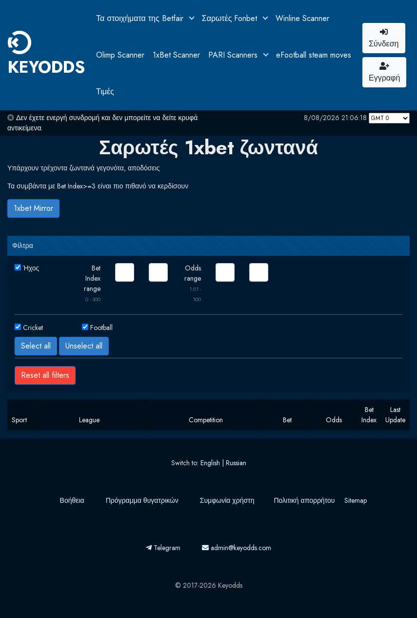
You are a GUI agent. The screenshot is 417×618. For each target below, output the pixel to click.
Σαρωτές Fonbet (231, 18)
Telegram (163, 548)
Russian (236, 463)
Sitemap (355, 500)
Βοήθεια (72, 500)
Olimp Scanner (120, 55)
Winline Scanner (302, 18)
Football (101, 327)
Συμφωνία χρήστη (227, 500)
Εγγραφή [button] (384, 72)
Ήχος (31, 268)
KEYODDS (46, 55)
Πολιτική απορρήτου (304, 500)
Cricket (33, 327)
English (210, 463)
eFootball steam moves (313, 55)
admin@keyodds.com (236, 548)
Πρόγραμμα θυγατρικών (142, 500)
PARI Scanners (234, 55)
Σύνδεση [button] (383, 38)
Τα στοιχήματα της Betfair (141, 18)
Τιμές (105, 91)
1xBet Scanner (176, 55)
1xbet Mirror (33, 208)
